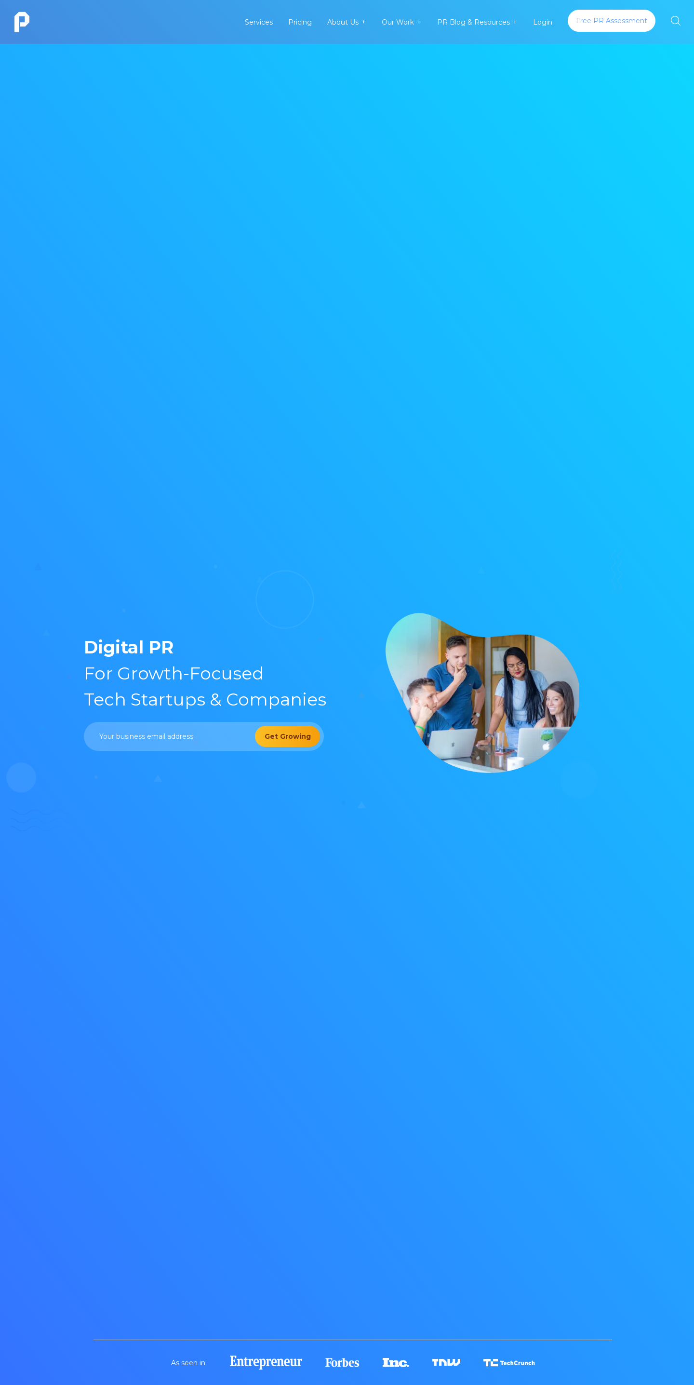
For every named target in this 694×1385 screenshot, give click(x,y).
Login (542, 22)
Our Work (398, 22)
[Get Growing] (287, 736)
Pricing (300, 22)
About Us (343, 22)
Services (259, 22)
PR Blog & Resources (473, 22)
